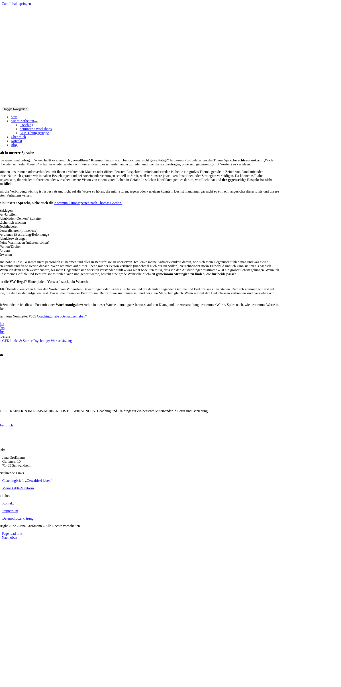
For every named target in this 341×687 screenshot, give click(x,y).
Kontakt (8, 503)
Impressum (10, 511)
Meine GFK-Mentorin (18, 488)
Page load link (12, 533)
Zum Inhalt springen (16, 4)
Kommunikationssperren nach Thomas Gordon (88, 203)
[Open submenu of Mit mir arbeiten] (36, 122)
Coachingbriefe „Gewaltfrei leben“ (62, 316)
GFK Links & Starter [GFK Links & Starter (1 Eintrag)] (17, 341)
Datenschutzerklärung (17, 518)
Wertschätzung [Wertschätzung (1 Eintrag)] (61, 341)
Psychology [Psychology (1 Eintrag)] (41, 341)
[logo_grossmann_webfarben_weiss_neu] (264, 446)
